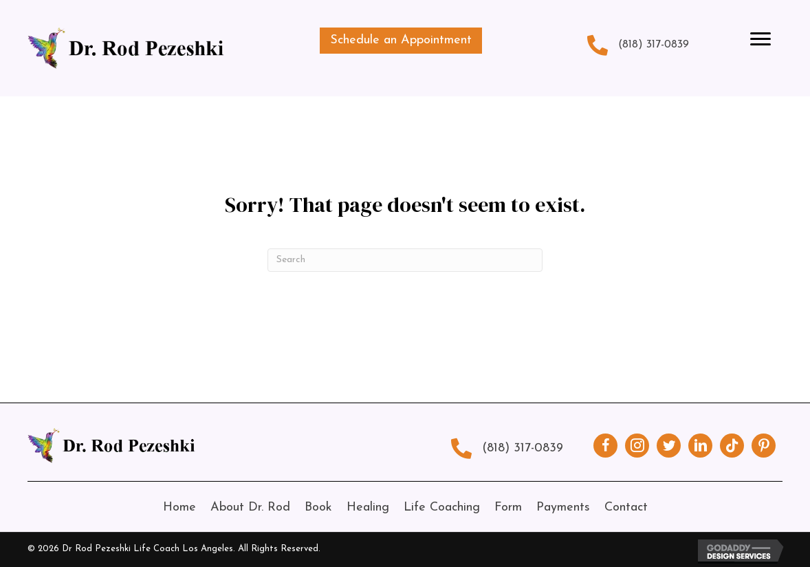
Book (318, 507)
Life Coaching (442, 507)
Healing (368, 507)
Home (179, 507)
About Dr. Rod (250, 507)
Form (508, 507)
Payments (563, 507)
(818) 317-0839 (653, 44)
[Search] (405, 260)
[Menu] (760, 39)
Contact (626, 507)
